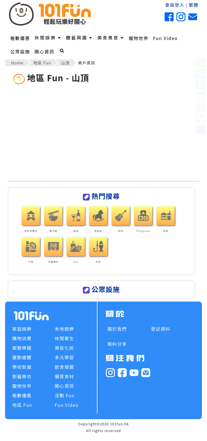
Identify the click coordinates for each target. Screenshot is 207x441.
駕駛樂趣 (21, 347)
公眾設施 (20, 51)
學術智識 (21, 366)
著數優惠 (20, 38)
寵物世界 (138, 38)
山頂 (65, 63)
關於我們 (117, 328)
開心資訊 (44, 51)
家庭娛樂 (21, 328)
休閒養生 (64, 338)
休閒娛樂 (48, 37)
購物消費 (21, 338)
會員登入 (175, 4)
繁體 (194, 4)
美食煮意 (110, 37)
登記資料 (160, 328)
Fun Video (165, 38)
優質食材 (64, 376)
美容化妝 (64, 347)
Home (17, 63)
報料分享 (117, 343)
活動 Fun (65, 395)
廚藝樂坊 (21, 376)
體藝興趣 (79, 37)
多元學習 (64, 357)
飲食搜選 (64, 366)
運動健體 (21, 357)
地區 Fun (42, 63)
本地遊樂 (64, 328)
